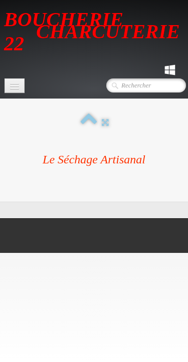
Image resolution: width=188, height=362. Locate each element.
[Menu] (15, 85)
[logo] (96, 31)
